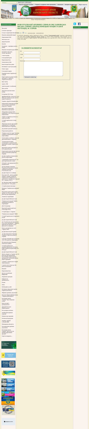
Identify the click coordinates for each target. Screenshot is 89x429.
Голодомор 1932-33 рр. (7, 94)
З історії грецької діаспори (8, 186)
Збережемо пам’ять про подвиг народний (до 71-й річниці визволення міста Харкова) (9, 125)
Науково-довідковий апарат (9, 35)
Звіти (3, 284)
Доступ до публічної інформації (7, 274)
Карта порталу (83, 4)
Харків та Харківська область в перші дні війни (10, 117)
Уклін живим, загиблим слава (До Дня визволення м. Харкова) (10, 138)
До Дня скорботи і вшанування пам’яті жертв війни (10, 156)
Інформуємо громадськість (5, 279)
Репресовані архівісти (7, 131)
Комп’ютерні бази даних (8, 64)
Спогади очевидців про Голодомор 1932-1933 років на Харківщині (10, 239)
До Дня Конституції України (9, 231)
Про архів (4, 28)
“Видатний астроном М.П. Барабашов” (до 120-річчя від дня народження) (10, 113)
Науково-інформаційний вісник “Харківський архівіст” (10, 295)
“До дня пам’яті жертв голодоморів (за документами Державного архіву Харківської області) (10, 143)
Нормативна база (6, 60)
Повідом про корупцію (7, 316)
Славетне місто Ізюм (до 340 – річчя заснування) (9, 265)
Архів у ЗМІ (5, 84)
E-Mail (21, 54)
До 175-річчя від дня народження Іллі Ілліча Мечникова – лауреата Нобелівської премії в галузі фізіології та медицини (10, 224)
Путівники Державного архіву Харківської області (9, 290)
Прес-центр (5, 81)
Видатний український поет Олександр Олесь (9, 209)
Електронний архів (7, 57)
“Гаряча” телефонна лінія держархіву (45, 4)
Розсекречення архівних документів (8, 327)
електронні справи (31, 33)
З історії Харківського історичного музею (10, 217)
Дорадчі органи (6, 41)
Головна (15, 4)
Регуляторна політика (7, 310)
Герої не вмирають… (7, 336)
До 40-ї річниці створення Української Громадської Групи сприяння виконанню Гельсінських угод (10, 168)
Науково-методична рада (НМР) (10, 49)
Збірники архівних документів (9, 292)
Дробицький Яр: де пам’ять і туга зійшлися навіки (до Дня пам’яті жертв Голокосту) (10, 98)
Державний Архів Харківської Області (44, 10)
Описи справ (5, 69)
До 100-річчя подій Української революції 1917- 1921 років (10, 183)
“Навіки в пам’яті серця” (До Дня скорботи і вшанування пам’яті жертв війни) (10, 134)
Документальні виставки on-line (8, 91)
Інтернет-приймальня (71, 4)
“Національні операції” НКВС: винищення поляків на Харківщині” (10, 202)
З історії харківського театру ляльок (9, 121)
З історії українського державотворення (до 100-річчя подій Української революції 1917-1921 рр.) (10, 247)
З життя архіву (5, 55)
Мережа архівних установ (26, 4)
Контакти (60, 4)
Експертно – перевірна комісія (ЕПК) (9, 47)
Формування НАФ (6, 37)
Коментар (22, 61)
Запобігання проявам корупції (7, 313)
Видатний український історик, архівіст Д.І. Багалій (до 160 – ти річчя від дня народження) (10, 193)
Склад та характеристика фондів (10, 32)
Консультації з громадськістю (5, 304)
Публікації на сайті (7, 287)
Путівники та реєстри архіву (9, 66)
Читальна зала (5, 39)
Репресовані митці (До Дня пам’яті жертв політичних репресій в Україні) (10, 152)
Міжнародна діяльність (8, 324)
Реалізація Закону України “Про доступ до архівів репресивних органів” (8, 332)
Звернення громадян (7, 276)
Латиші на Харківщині (8, 196)
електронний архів (40, 33)
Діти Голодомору (6, 206)
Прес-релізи (5, 88)
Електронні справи (7, 71)
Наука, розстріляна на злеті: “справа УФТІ (9, 228)
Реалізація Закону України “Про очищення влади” (8, 300)
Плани (3, 282)
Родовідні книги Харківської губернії (9, 74)
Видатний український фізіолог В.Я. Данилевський (10, 148)
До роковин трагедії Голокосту (9, 128)
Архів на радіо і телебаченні (9, 86)
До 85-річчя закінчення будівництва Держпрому (8, 109)
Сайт (21, 57)
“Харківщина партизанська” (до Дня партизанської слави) (10, 160)
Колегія (4, 44)
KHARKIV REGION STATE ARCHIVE (7, 52)
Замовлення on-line (6, 62)
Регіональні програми (7, 318)
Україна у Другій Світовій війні (10, 101)
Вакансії (4, 268)
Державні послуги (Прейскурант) (6, 307)
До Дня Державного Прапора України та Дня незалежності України (9, 235)
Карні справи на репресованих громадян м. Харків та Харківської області (9, 78)
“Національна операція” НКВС (10, 214)
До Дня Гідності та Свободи (9, 172)
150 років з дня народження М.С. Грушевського (10, 163)
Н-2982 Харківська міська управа (35, 36)
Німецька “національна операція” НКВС (10, 189)
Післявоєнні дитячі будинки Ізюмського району (9, 243)
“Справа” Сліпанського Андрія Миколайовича (10, 262)
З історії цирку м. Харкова (8, 211)
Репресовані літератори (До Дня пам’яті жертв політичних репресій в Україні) (10, 105)
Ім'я (21, 51)
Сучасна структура (7, 30)
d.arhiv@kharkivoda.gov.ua (70, 15)
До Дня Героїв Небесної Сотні (9, 199)
